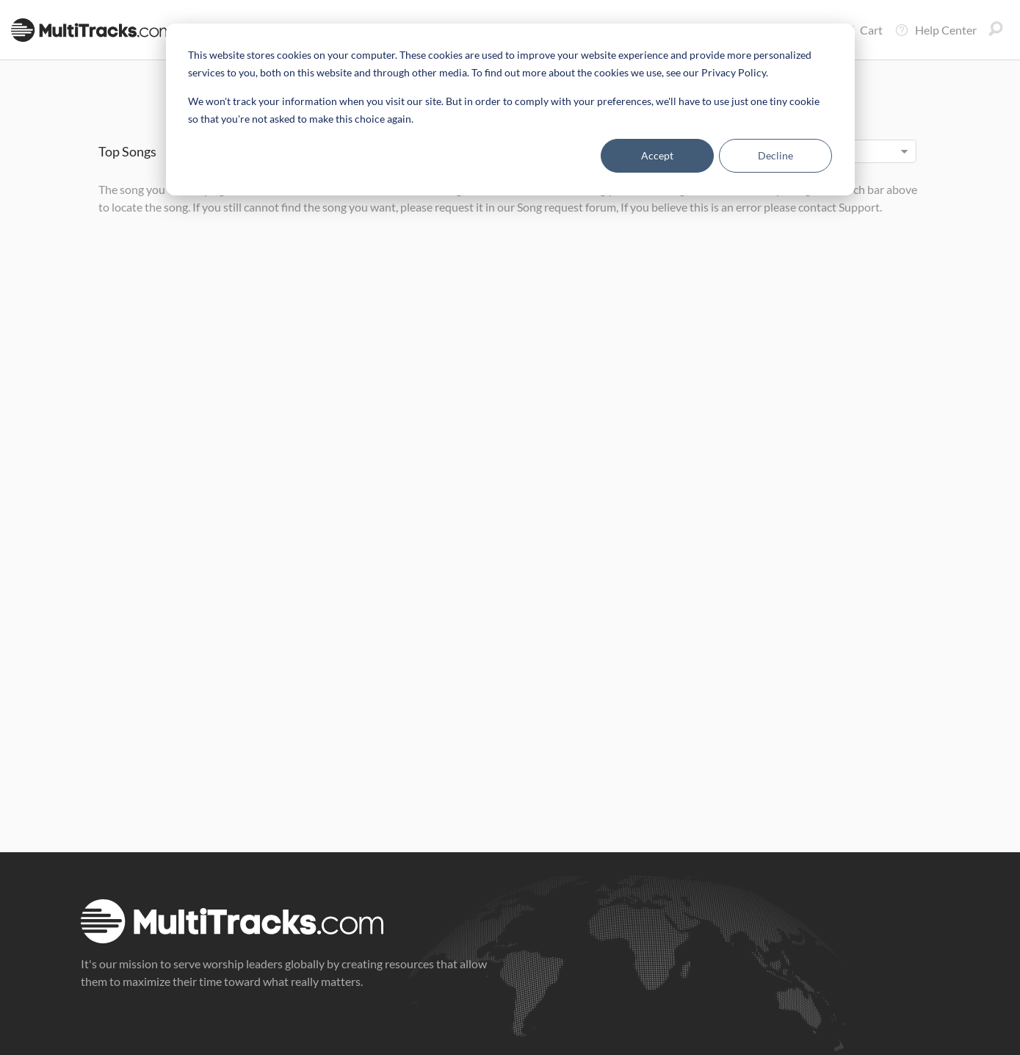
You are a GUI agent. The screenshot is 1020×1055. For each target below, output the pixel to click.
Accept (657, 155)
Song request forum (566, 207)
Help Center (935, 30)
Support (859, 207)
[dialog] (510, 109)
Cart (861, 30)
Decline (775, 155)
